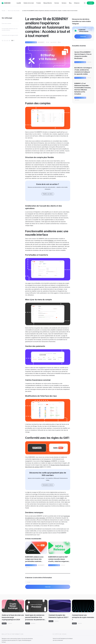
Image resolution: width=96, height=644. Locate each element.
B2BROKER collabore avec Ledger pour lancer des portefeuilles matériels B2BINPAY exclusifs (34, 559)
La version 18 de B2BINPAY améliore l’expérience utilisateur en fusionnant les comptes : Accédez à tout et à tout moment (49, 10)
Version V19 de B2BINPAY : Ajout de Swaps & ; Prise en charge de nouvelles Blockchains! (82, 55)
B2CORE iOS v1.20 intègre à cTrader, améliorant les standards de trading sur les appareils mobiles (83, 71)
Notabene (47, 461)
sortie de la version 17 (39, 71)
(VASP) (62, 498)
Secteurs (64, 3)
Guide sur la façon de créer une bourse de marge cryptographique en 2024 (13, 617)
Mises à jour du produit (31, 42)
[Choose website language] (84, 3)
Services (56, 3)
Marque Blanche (48, 3)
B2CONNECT (41, 42)
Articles (4, 623)
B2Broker (50, 240)
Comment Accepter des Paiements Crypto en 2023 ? (58, 616)
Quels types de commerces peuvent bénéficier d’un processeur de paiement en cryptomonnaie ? (35, 617)
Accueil (3, 10)
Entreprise (76, 3)
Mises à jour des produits (14, 10)
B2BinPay (52, 97)
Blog (70, 3)
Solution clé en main (29, 3)
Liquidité (19, 3)
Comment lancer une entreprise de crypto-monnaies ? (83, 617)
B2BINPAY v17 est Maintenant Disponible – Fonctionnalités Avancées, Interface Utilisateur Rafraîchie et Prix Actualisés (82, 89)
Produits (38, 3)
